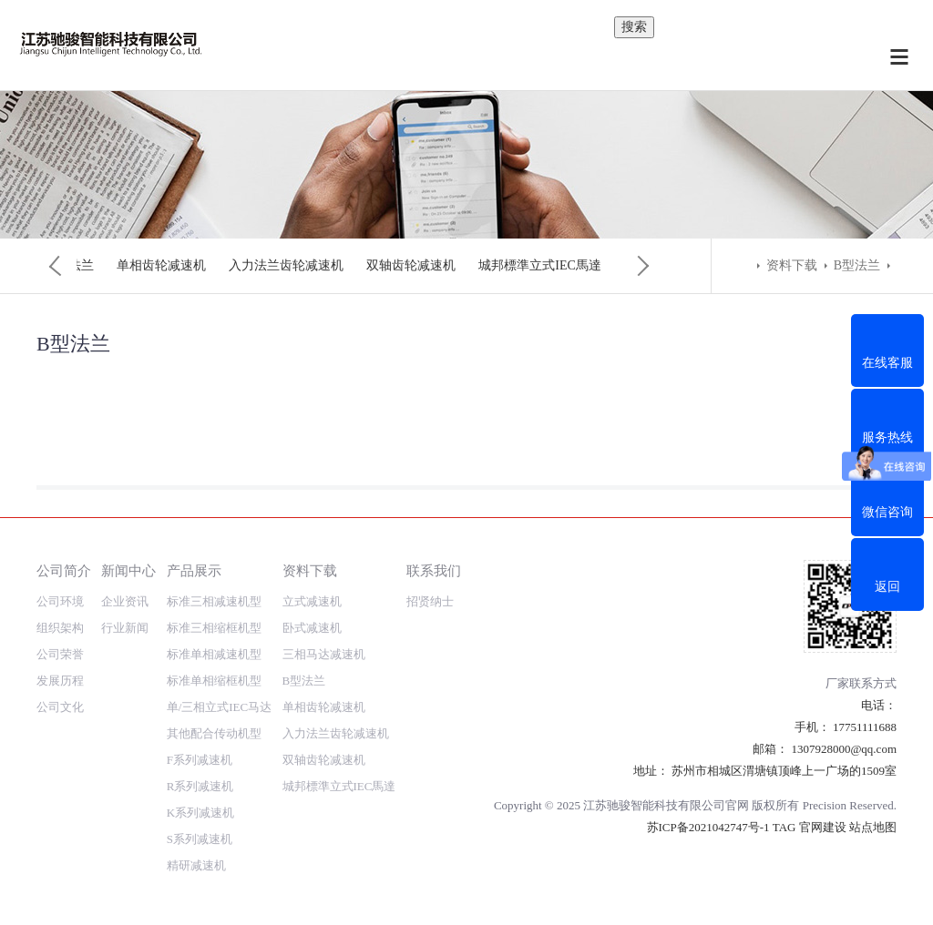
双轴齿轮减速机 (323, 760)
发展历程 (60, 680)
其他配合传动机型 (214, 733)
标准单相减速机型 (214, 654)
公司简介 (63, 570)
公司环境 (60, 601)
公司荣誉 (60, 654)
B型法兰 (385, 265)
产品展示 (194, 570)
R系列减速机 (200, 786)
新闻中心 (128, 570)
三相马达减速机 (294, 265)
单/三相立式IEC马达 (219, 707)
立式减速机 (108, 265)
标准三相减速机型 (214, 601)
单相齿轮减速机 (475, 265)
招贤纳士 (430, 601)
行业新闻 (125, 628)
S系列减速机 (199, 839)
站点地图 (873, 827)
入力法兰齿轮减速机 (600, 265)
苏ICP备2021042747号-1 (708, 827)
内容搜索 (585, 2)
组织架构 (60, 628)
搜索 (634, 27)
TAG (784, 827)
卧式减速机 (195, 265)
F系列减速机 (199, 760)
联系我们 (433, 570)
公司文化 (60, 707)
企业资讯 (125, 601)
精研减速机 (196, 865)
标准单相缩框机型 (214, 680)
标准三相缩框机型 (214, 628)
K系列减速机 (200, 812)
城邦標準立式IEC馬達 (339, 786)
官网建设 (822, 827)
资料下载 (791, 265)
